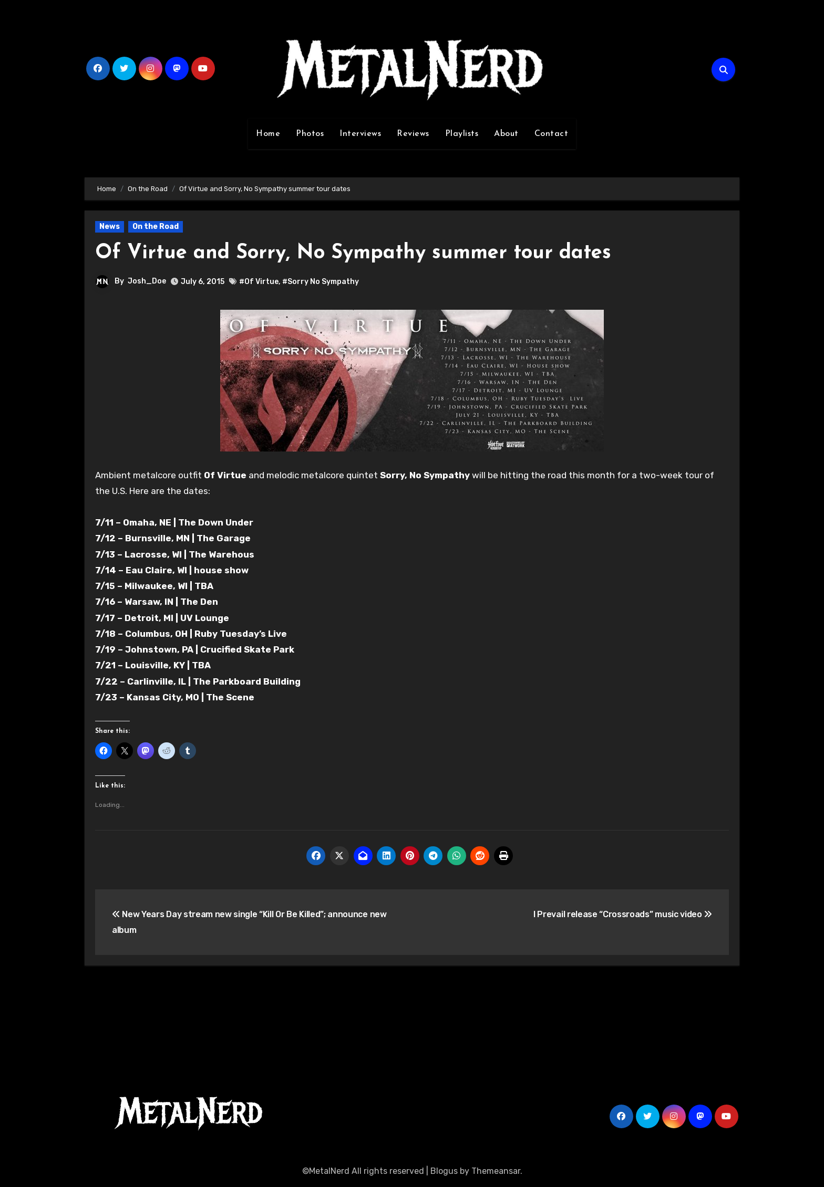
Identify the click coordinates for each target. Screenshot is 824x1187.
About (506, 134)
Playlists (462, 134)
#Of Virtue (259, 281)
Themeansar (495, 1171)
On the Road (155, 226)
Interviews (360, 134)
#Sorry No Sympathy (320, 281)
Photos (310, 134)
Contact (551, 134)
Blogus (444, 1171)
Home (268, 134)
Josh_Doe (147, 281)
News (109, 226)
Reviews (413, 134)
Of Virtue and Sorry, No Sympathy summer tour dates (353, 253)
